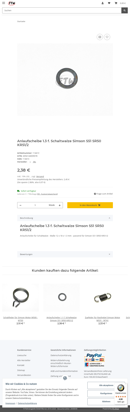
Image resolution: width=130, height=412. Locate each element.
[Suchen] (124, 10)
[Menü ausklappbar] (3, 1)
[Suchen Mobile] (62, 10)
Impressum (12, 403)
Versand (40, 176)
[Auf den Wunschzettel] (107, 37)
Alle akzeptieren (105, 385)
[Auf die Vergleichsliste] (100, 37)
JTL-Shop (115, 409)
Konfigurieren (105, 393)
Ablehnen (105, 401)
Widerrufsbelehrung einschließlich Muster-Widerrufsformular (61, 363)
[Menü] (125, 384)
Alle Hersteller (23, 360)
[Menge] (35, 205)
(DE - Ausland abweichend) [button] (47, 194)
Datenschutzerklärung (28, 403)
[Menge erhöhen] (60, 205)
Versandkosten (24, 375)
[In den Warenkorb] (19, 30)
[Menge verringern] (20, 205)
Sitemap (21, 370)
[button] (102, 3)
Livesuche (21, 355)
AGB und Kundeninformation (64, 371)
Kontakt (20, 365)
